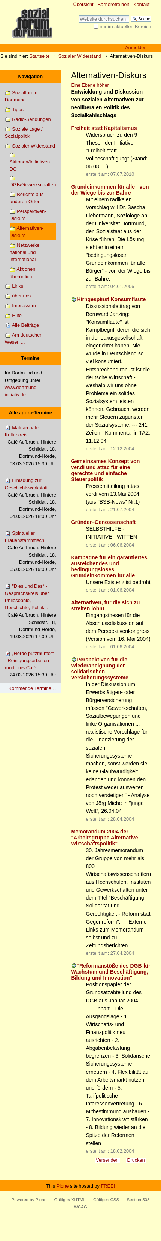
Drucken (136, 1160)
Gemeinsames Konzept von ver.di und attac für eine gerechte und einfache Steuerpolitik (105, 470)
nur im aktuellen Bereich (125, 26)
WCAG (80, 1207)
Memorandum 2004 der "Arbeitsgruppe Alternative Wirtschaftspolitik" (104, 838)
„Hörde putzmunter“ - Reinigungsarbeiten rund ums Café (30, 665)
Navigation (30, 76)
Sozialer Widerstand (79, 56)
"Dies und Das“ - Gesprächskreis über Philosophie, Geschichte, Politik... (30, 611)
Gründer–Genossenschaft (103, 522)
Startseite (40, 56)
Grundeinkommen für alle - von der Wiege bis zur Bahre (110, 190)
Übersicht (83, 4)
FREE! (108, 1186)
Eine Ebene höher (90, 85)
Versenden (107, 1160)
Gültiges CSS (106, 1199)
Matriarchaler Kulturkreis (30, 446)
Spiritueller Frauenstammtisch (30, 551)
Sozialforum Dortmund (21, 96)
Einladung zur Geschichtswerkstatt (30, 498)
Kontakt (141, 4)
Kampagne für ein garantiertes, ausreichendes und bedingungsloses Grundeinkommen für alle (109, 566)
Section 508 (138, 1199)
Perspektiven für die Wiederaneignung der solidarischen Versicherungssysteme (99, 669)
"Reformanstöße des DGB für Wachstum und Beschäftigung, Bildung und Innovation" (110, 972)
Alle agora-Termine (30, 412)
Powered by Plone (29, 1199)
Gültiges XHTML (70, 1199)
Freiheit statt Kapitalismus (104, 128)
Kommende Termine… (32, 688)
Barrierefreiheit (113, 4)
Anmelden (136, 47)
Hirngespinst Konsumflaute (111, 299)
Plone (63, 1186)
